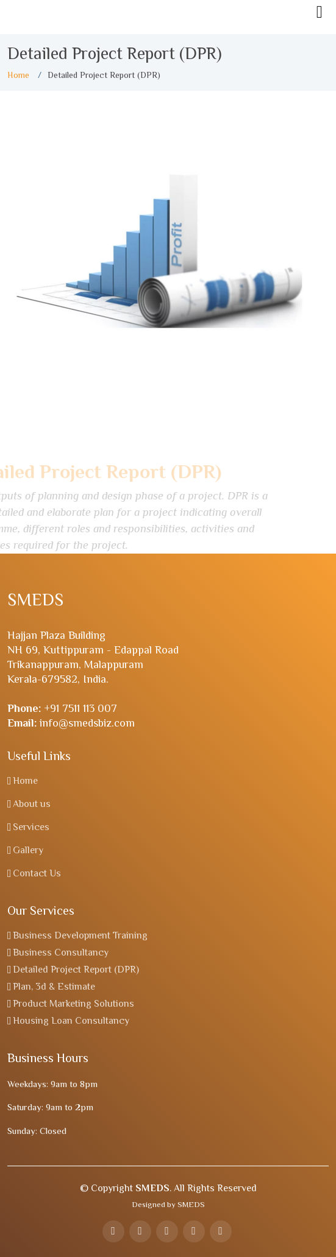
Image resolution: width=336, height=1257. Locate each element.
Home (18, 75)
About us (32, 804)
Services (31, 827)
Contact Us (37, 873)
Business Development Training (80, 935)
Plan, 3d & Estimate (54, 986)
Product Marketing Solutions (73, 1004)
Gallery (28, 850)
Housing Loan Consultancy (71, 1021)
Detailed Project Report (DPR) (76, 969)
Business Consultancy (61, 952)
